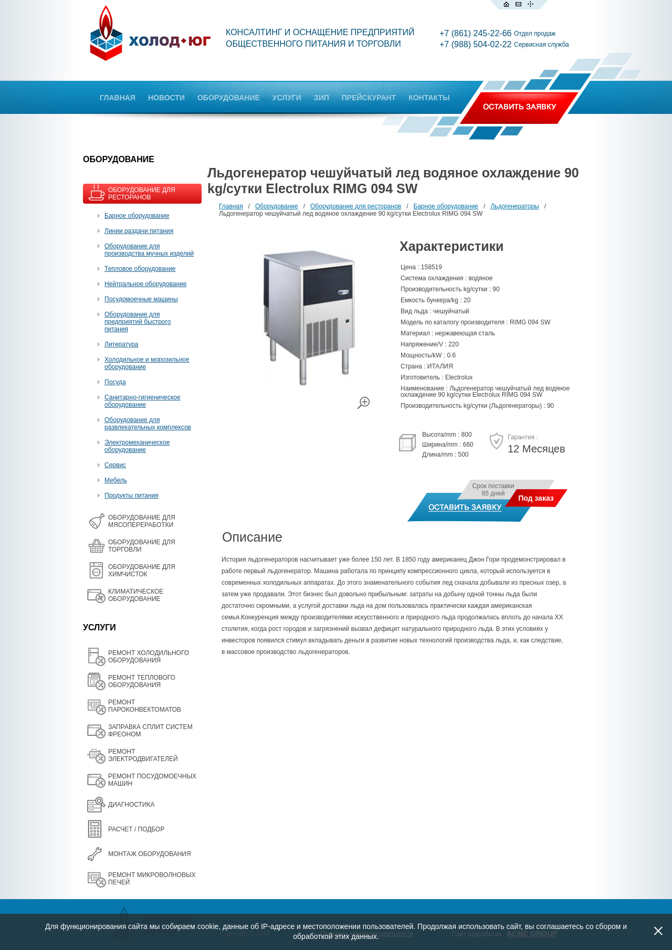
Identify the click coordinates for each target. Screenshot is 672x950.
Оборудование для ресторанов (355, 206)
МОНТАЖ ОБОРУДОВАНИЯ (149, 854)
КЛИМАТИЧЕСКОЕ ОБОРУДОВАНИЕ (135, 595)
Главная (231, 206)
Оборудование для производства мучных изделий (149, 249)
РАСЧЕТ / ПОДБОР (136, 829)
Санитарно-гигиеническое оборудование (142, 401)
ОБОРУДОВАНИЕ (228, 97)
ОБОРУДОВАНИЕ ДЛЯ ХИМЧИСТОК (141, 570)
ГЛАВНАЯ (117, 97)
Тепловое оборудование (140, 268)
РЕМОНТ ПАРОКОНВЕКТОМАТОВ (144, 706)
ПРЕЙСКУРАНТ (369, 97)
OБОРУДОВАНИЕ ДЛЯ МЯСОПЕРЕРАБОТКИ (141, 521)
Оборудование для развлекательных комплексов (147, 423)
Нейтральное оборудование (145, 284)
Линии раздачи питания (138, 231)
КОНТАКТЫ (428, 97)
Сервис (115, 465)
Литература (121, 344)
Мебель (115, 480)
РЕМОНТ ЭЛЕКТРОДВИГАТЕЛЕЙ (143, 755)
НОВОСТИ (166, 97)
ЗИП (321, 97)
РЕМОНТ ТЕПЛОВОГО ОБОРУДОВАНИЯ (141, 681)
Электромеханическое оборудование (137, 446)
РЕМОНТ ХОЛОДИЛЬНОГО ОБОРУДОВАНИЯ (148, 656)
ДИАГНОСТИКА (131, 804)
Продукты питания (131, 495)
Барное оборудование (137, 215)
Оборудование (276, 206)
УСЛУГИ (286, 97)
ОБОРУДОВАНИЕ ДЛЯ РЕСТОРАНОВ (141, 193)
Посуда (115, 382)
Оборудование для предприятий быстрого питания (137, 322)
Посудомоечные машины (141, 299)
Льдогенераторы (514, 206)
